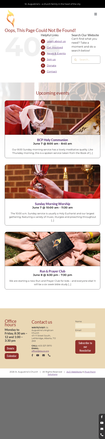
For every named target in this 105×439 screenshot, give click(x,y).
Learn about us (56, 41)
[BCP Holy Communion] (52, 118)
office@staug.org (40, 351)
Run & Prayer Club (52, 271)
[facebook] (32, 355)
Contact (52, 71)
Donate (51, 65)
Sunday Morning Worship (52, 204)
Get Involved (55, 47)
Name (78, 321)
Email (78, 330)
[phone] (49, 355)
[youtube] (37, 355)
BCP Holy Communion (52, 140)
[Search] (75, 60)
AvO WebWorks (74, 372)
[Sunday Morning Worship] (52, 182)
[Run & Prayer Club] (52, 249)
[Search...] (86, 60)
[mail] (43, 355)
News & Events (56, 53)
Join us (51, 59)
